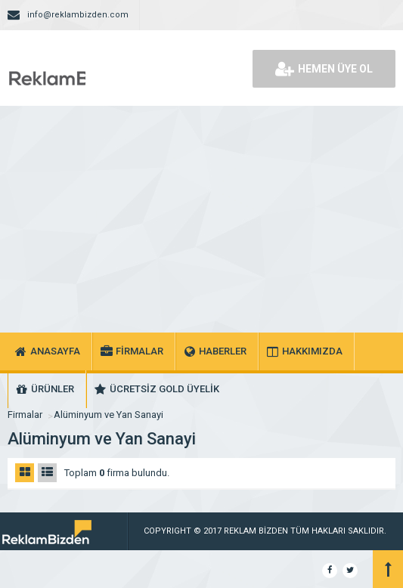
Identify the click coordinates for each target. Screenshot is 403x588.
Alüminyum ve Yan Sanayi (108, 414)
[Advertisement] (201, 219)
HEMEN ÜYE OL (324, 69)
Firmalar (25, 414)
